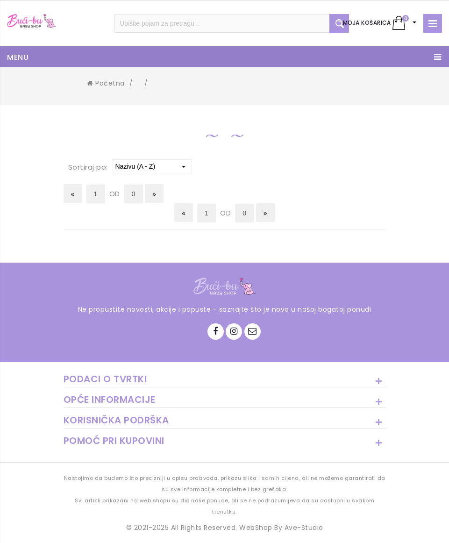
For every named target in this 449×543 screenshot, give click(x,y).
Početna (106, 83)
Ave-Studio (304, 527)
